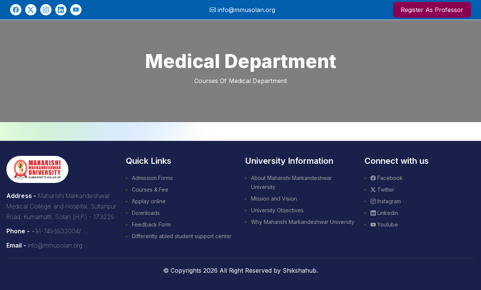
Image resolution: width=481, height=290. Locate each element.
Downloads (146, 213)
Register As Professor (432, 10)
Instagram (386, 201)
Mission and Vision (274, 198)
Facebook (387, 178)
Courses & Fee (150, 189)
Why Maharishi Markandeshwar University (302, 222)
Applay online (149, 201)
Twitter (382, 189)
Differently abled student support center (181, 236)
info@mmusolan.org (55, 245)
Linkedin (384, 213)
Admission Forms (152, 178)
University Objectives (277, 210)
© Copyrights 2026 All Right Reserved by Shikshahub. (240, 270)
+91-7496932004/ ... (59, 231)
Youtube (384, 224)
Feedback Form (151, 224)
